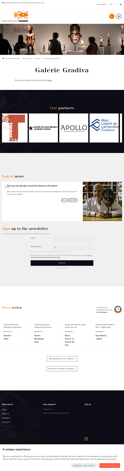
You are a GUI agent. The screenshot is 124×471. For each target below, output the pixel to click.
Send (62, 263)
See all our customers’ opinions (61, 369)
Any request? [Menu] (49, 404)
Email (33, 238)
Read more (72, 200)
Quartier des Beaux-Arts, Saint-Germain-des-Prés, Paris (23, 3)
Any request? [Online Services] (101, 4)
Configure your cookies (83, 465)
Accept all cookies (109, 465)
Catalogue (6, 418)
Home (4, 410)
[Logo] (15, 16)
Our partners (27, 58)
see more (7, 332)
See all (64, 200)
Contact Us (6, 422)
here (50, 80)
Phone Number (36, 246)
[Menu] (118, 16)
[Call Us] (111, 16)
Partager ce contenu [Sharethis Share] (121, 4)
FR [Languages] (111, 4)
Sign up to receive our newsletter (56, 413)
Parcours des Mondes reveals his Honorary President (32, 186)
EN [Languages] (114, 4)
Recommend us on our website (61, 359)
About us (5, 414)
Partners (38, 58)
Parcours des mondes (11, 58)
